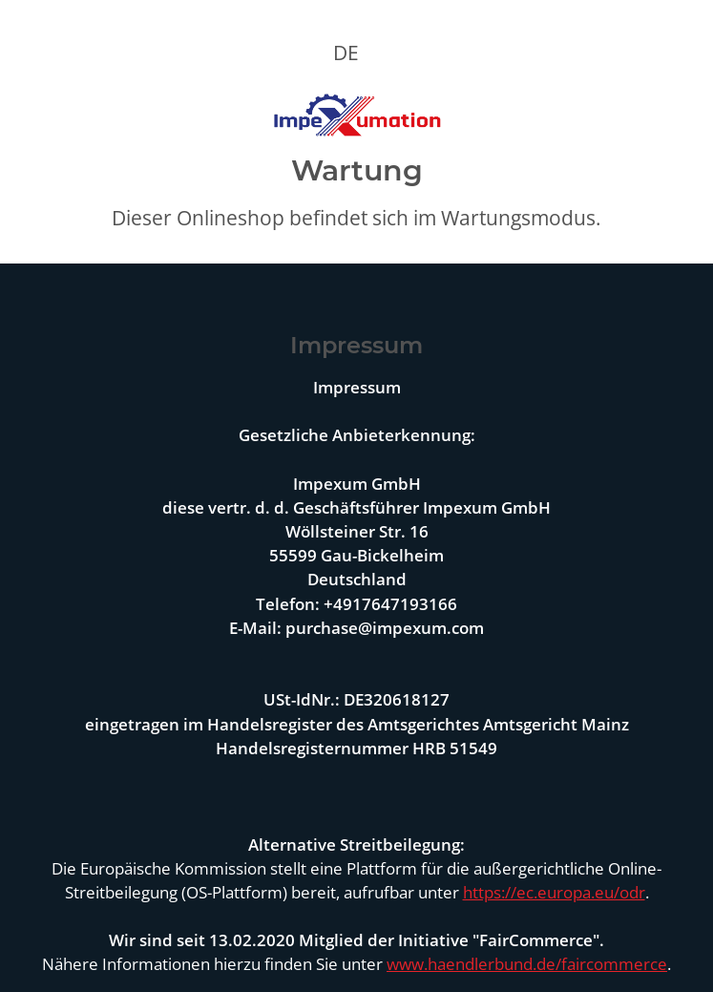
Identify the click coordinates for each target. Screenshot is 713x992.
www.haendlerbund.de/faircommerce (527, 964)
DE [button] (346, 52)
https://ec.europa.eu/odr (554, 892)
